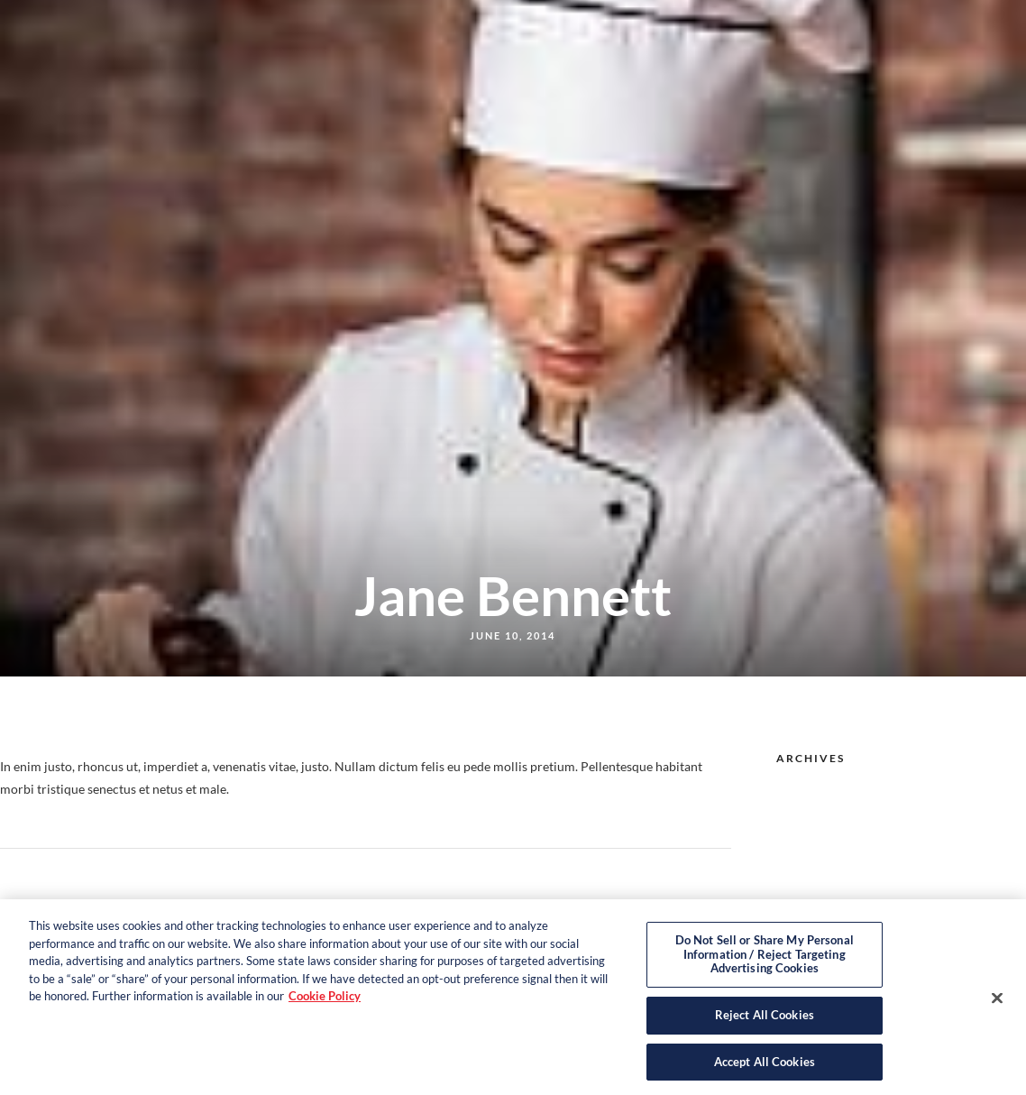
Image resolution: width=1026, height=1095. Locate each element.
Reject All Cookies (764, 1019)
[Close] (997, 1002)
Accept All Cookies (764, 1066)
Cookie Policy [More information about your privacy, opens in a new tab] (325, 1000)
